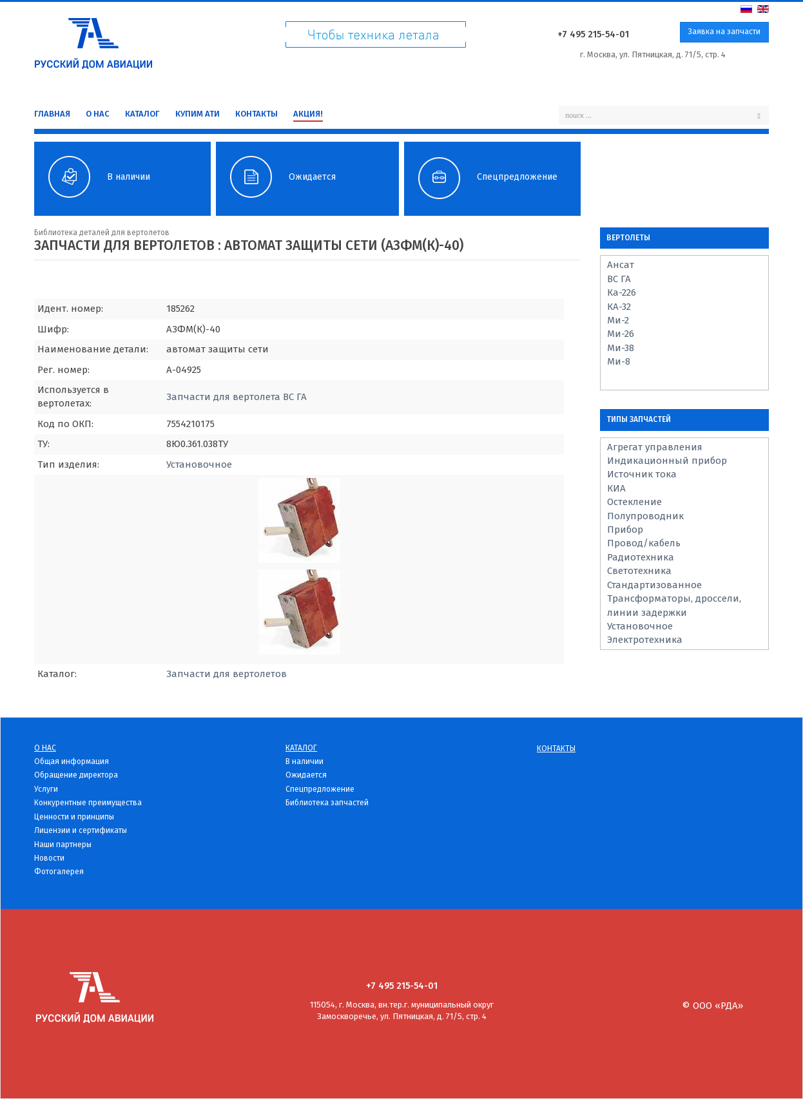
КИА (616, 488)
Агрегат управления (654, 447)
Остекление (634, 502)
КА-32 (619, 306)
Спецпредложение (319, 789)
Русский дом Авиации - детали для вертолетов (93, 39)
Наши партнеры (63, 844)
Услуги (46, 789)
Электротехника (644, 639)
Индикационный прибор (667, 460)
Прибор (625, 529)
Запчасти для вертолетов (226, 674)
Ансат (620, 265)
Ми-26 (620, 333)
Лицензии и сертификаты (80, 830)
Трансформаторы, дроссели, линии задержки (674, 605)
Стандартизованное (654, 585)
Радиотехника (640, 557)
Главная (52, 114)
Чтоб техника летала (375, 37)
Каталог (142, 114)
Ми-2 (618, 320)
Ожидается (306, 774)
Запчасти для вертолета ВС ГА (236, 397)
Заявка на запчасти (724, 31)
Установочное (199, 464)
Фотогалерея (59, 871)
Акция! (308, 114)
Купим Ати (197, 114)
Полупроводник (645, 516)
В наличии (304, 761)
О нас (98, 114)
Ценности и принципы (74, 816)
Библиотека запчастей (327, 802)
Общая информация (71, 761)
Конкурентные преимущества (88, 802)
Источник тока (642, 474)
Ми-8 (618, 361)
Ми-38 (620, 348)
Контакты (256, 114)
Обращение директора (76, 774)
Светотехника (639, 571)
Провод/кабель (644, 543)
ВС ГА (619, 279)
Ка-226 (621, 292)
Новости (49, 858)
